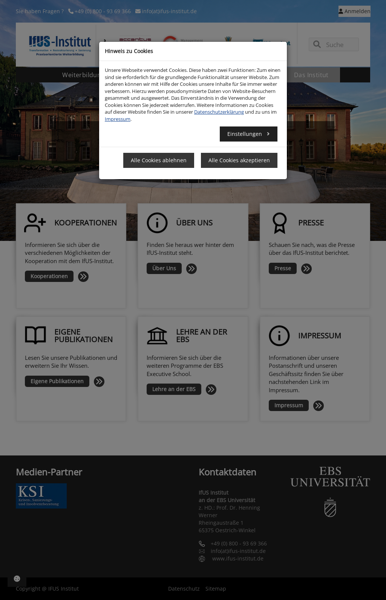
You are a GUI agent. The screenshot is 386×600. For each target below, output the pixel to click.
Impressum (117, 119)
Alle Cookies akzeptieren (239, 160)
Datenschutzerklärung (219, 111)
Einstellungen (245, 133)
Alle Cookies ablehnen (159, 160)
